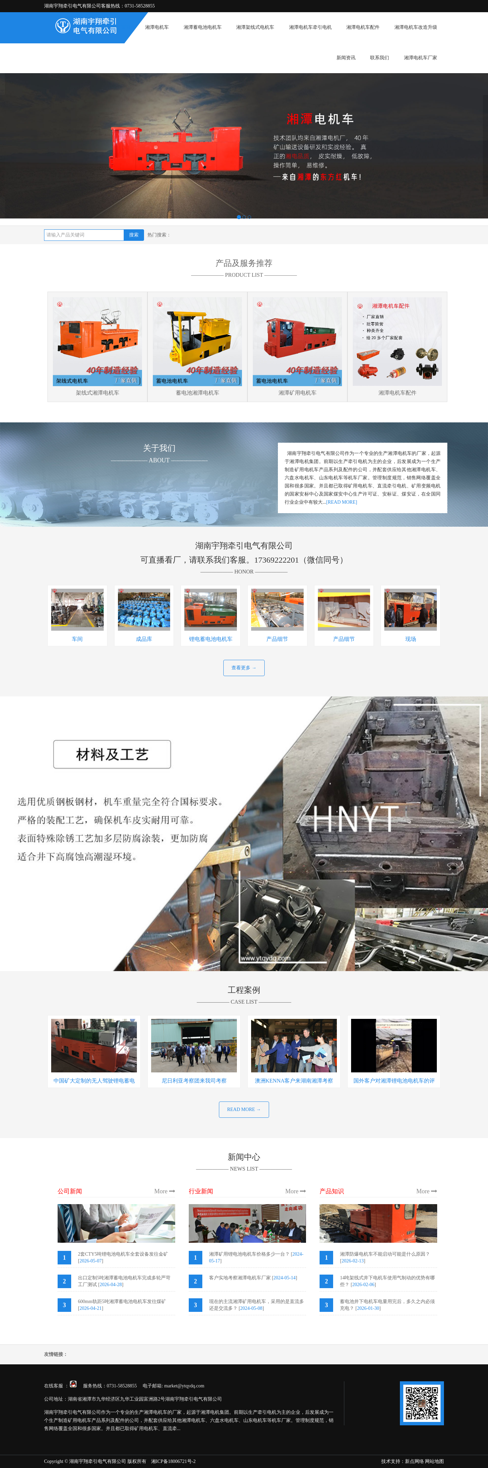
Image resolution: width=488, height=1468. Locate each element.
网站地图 (434, 1461)
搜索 (134, 234)
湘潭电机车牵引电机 (310, 27)
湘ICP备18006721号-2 (173, 1461)
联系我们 (379, 57)
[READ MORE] (341, 502)
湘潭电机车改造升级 (415, 27)
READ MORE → (244, 1109)
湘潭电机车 (157, 27)
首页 (125, 27)
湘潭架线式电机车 (255, 27)
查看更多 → (244, 667)
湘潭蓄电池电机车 (203, 27)
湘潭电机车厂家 (420, 57)
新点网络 (414, 1461)
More (164, 1191)
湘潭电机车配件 (363, 27)
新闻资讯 (346, 57)
